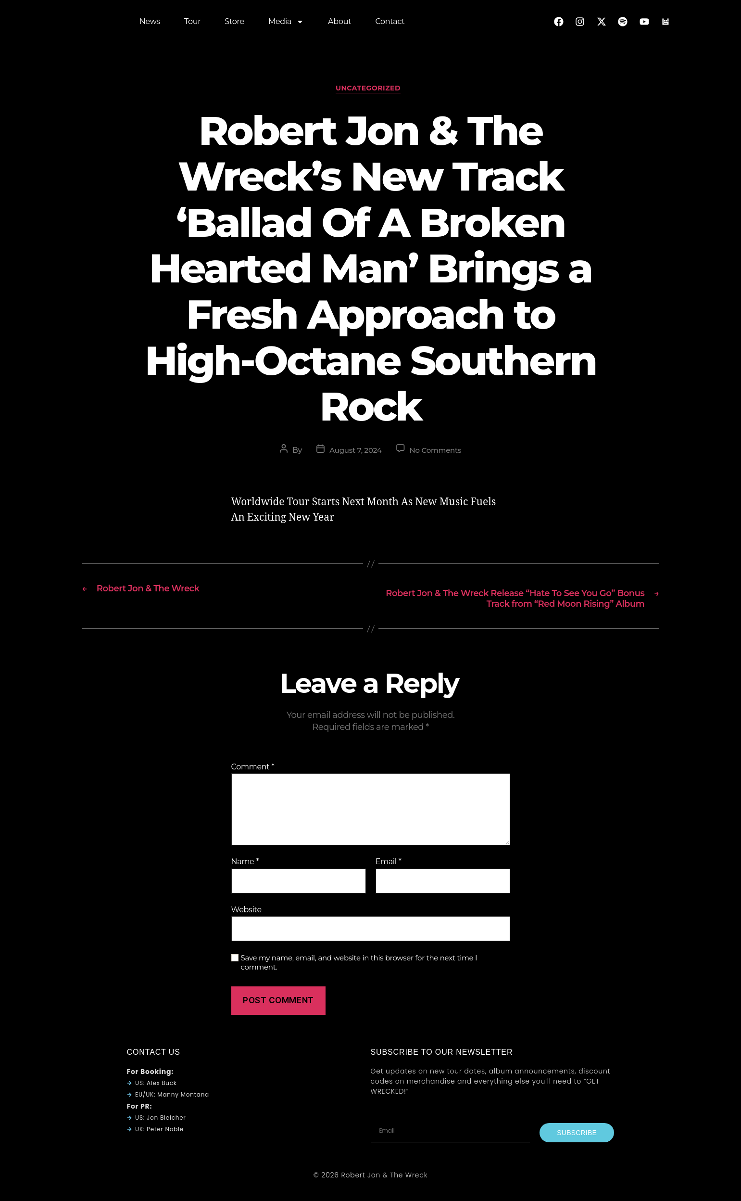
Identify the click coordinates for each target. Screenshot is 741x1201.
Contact (389, 23)
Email (389, 881)
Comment (253, 785)
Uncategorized (370, 91)
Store (234, 23)
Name (245, 881)
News (149, 23)
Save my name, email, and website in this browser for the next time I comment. (359, 982)
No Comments (437, 453)
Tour (192, 23)
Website (246, 928)
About (339, 23)
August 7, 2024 (354, 453)
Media (286, 24)
